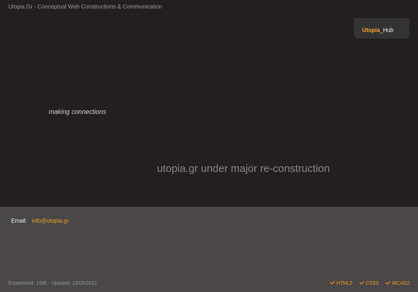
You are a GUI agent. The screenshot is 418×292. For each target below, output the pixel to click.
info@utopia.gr (50, 220)
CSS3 (369, 283)
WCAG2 (397, 283)
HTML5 (342, 283)
